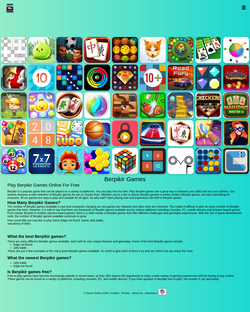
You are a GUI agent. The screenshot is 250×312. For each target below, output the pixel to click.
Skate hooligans (69, 161)
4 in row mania (236, 78)
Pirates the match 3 (14, 133)
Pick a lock (125, 133)
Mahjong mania (69, 105)
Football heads (69, 50)
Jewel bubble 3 (97, 105)
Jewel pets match (42, 105)
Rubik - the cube (125, 161)
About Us (137, 293)
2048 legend (42, 133)
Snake (236, 161)
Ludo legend (69, 133)
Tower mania (181, 105)
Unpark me (153, 133)
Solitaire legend (208, 50)
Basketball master (97, 133)
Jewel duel (14, 78)
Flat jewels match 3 (208, 78)
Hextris (97, 161)
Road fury (181, 78)
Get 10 (42, 78)
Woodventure (14, 105)
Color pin (236, 50)
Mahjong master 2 (236, 105)
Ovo (181, 161)
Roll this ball (125, 105)
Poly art (153, 50)
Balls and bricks (69, 78)
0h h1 (153, 161)
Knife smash (208, 133)
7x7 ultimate (42, 161)
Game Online (22, 7)
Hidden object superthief (236, 133)
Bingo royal (14, 161)
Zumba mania (181, 50)
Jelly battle (42, 50)
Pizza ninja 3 (153, 105)
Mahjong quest (97, 50)
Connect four (208, 161)
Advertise (150, 293)
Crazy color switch (97, 78)
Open (244, 7)
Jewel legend (125, 78)
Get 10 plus (153, 78)
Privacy (125, 293)
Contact (114, 293)
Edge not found (14, 50)
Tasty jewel (125, 50)
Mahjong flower (181, 133)
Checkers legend (208, 105)
